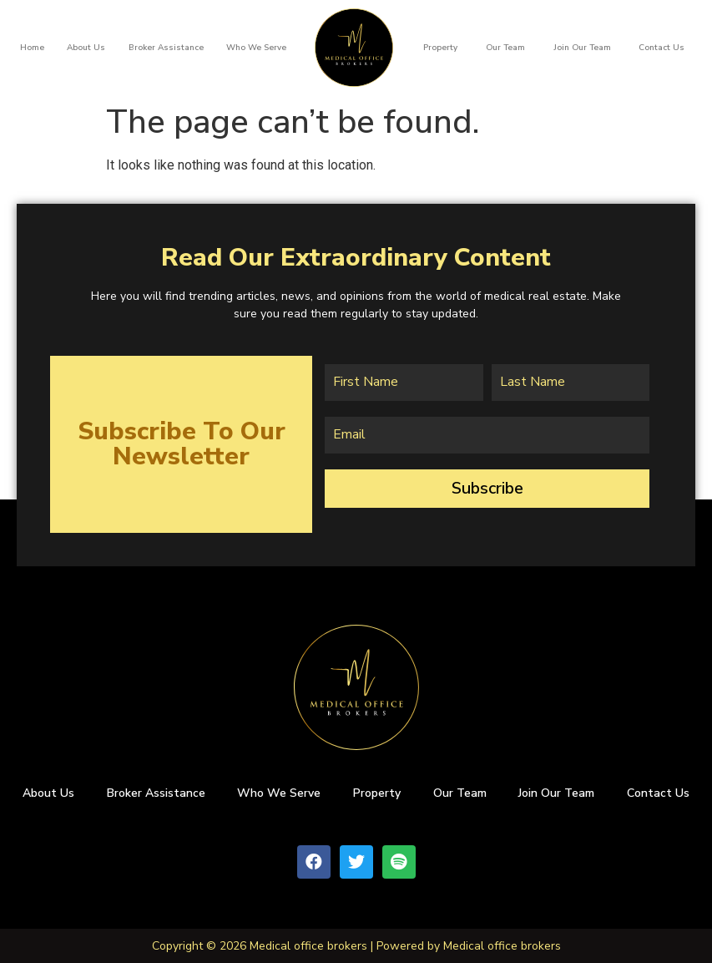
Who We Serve (256, 47)
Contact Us (661, 47)
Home (32, 47)
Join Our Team (582, 47)
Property (440, 47)
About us (86, 47)
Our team (505, 47)
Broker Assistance (166, 47)
